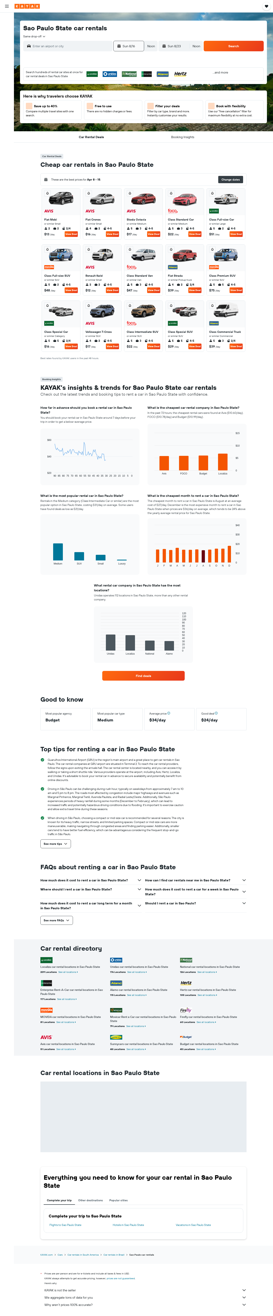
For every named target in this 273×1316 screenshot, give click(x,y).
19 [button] (100, 113)
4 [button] (91, 93)
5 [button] (101, 93)
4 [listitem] (88, 228)
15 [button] (129, 103)
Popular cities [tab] (118, 1200)
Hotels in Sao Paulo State (128, 1225)
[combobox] (34, 36)
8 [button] (130, 93)
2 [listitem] (47, 228)
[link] (143, 676)
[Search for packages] (7, 44)
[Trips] (7, 92)
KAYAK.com (46, 1254)
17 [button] (81, 113)
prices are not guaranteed (121, 1278)
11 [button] (91, 103)
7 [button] (120, 93)
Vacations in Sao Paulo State (193, 1225)
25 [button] (91, 123)
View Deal (71, 233)
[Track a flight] (7, 72)
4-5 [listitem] (107, 228)
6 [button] (110, 93)
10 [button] (81, 103)
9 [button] (72, 103)
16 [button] (71, 113)
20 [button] (110, 113)
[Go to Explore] (7, 64)
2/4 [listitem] (66, 228)
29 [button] (130, 123)
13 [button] (110, 103)
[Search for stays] (7, 27)
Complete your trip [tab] (59, 1200)
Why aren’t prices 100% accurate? (145, 1304)
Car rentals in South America (83, 1254)
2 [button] (72, 93)
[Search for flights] (7, 19)
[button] (6, 6)
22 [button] (130, 113)
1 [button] (129, 84)
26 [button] (100, 123)
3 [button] (81, 93)
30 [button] (72, 132)
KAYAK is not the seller (145, 1290)
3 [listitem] (138, 228)
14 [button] (120, 103)
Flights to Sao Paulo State (65, 1225)
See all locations (67, 971)
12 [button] (100, 103)
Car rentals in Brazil (113, 1254)
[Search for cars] (7, 36)
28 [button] (120, 123)
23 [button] (71, 123)
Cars (60, 1254)
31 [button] (81, 132)
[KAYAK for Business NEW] (7, 81)
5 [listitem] (129, 228)
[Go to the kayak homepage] (27, 6)
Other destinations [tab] (90, 1200)
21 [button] (120, 113)
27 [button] (110, 123)
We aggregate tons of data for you (145, 1297)
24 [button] (81, 123)
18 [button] (91, 113)
